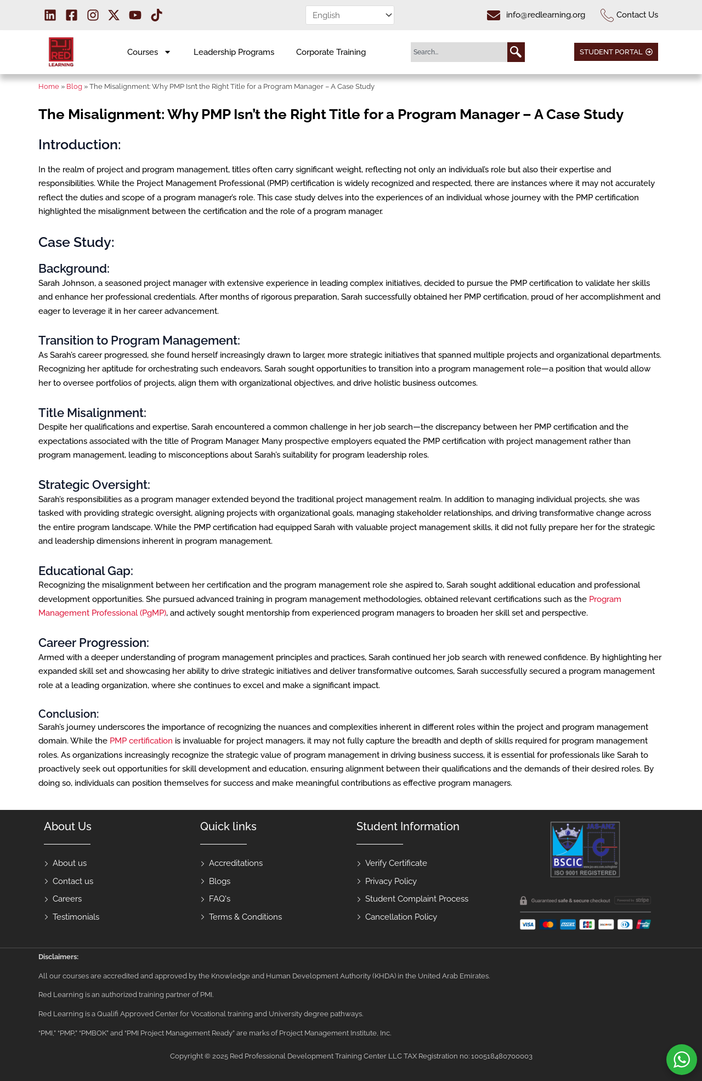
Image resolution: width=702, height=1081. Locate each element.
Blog (74, 86)
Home (48, 86)
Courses (149, 51)
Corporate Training (331, 52)
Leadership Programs (234, 52)
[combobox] (459, 52)
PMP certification (141, 741)
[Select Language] (349, 15)
